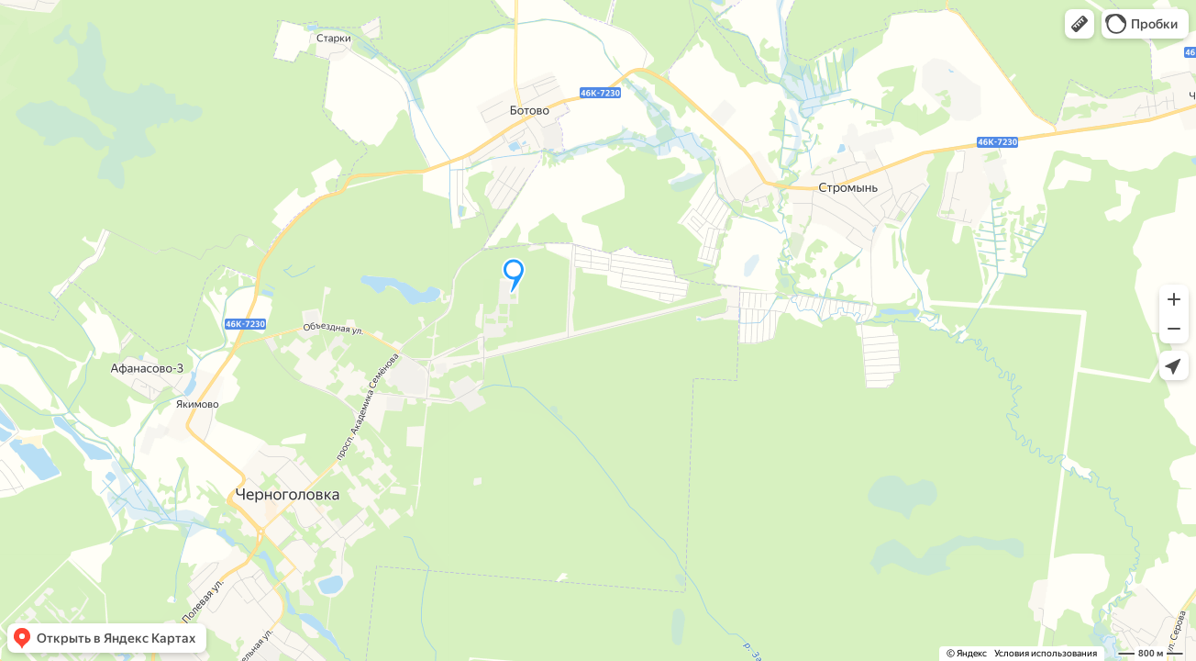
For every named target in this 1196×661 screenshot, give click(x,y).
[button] (1079, 24)
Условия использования (1045, 653)
